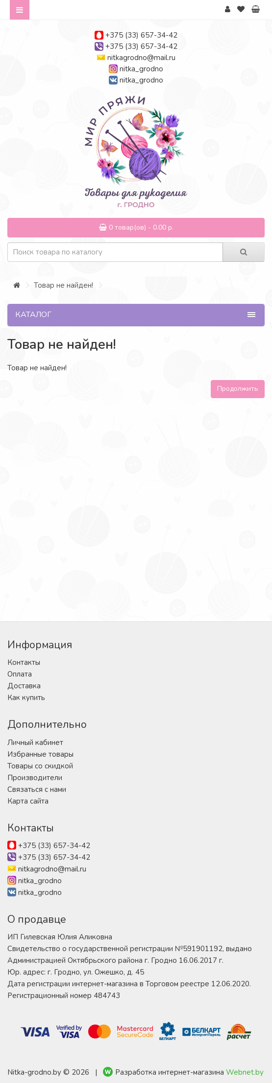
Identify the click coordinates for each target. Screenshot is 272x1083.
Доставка (24, 686)
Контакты (23, 662)
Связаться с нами (36, 789)
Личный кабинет (35, 742)
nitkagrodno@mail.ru (141, 58)
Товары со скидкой (40, 766)
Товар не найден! (63, 285)
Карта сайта (28, 801)
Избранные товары (40, 754)
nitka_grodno (141, 69)
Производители (34, 778)
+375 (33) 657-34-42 (141, 35)
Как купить (26, 697)
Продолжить (237, 388)
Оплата (19, 674)
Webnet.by (245, 1072)
